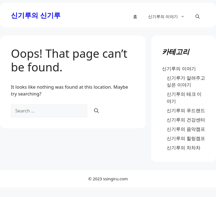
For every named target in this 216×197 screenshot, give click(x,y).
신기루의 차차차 (183, 147)
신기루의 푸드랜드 (186, 110)
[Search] (96, 110)
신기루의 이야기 (169, 16)
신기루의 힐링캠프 (186, 138)
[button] (197, 16)
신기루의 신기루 (36, 15)
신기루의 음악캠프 (186, 129)
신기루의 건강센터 (186, 120)
